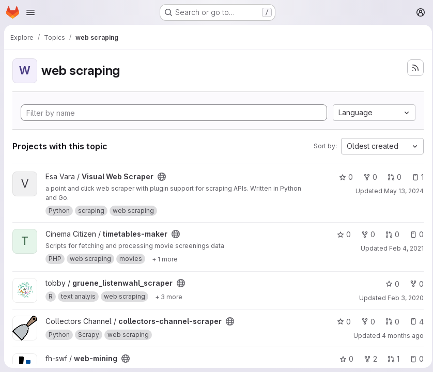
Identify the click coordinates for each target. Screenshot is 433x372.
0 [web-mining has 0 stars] (343, 358)
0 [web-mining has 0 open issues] (414, 358)
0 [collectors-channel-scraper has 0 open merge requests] (389, 321)
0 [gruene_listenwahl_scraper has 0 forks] (414, 284)
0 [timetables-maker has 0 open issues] (414, 234)
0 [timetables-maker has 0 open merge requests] (389, 234)
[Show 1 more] (164, 259)
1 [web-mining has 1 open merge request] (390, 358)
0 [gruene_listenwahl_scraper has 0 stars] (389, 284)
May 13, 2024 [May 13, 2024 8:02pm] (401, 191)
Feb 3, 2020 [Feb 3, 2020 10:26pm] (402, 298)
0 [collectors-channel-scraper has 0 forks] (365, 321)
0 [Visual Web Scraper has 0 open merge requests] (391, 177)
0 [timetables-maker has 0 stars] (341, 234)
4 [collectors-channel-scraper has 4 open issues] (414, 321)
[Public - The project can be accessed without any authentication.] (162, 177)
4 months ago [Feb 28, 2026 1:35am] (400, 335)
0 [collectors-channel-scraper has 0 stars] (341, 321)
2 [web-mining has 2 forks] (367, 358)
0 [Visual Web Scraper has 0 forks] (367, 177)
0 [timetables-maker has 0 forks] (365, 234)
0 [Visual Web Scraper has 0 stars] (343, 177)
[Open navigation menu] (30, 12)
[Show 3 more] (168, 296)
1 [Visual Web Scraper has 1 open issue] (415, 177)
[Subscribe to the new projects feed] (412, 67)
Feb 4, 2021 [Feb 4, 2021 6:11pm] (403, 248)
